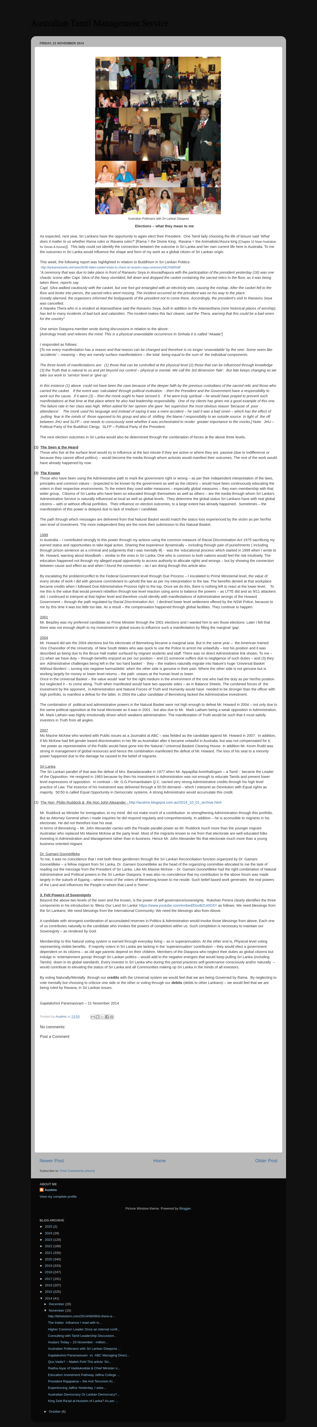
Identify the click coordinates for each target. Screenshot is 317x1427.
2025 (49, 1226)
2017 (49, 1279)
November (57, 1310)
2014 (49, 1298)
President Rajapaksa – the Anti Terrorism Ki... (81, 1381)
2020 (49, 1259)
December (57, 1304)
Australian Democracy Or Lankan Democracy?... (84, 1394)
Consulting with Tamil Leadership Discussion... (82, 1336)
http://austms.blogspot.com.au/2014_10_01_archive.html (175, 802)
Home (159, 1160)
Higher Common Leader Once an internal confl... (84, 1329)
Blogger (185, 1208)
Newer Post (52, 1160)
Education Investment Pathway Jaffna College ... (84, 1375)
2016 (49, 1285)
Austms (51, 1190)
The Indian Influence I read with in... (75, 1322)
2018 (49, 1272)
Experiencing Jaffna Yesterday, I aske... (77, 1388)
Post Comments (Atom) (77, 1171)
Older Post (266, 1160)
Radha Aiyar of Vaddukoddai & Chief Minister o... (84, 1368)
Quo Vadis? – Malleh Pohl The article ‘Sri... (79, 1362)
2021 (49, 1253)
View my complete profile (58, 1196)
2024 (49, 1233)
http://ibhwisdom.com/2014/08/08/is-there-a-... (82, 1316)
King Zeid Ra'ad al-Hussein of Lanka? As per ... (83, 1401)
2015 (49, 1292)
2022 (49, 1246)
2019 (49, 1266)
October (55, 1411)
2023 (49, 1240)
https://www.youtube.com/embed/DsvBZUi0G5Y (178, 905)
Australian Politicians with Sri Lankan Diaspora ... (84, 1348)
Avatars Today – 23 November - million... (78, 1342)
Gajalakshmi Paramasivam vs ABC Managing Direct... (89, 1355)
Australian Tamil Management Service (100, 23)
